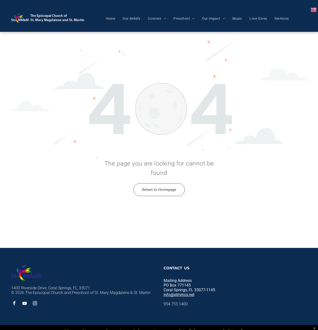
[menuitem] (110, 18)
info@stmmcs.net (179, 294)
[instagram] (35, 304)
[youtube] (24, 304)
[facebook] (14, 304)
